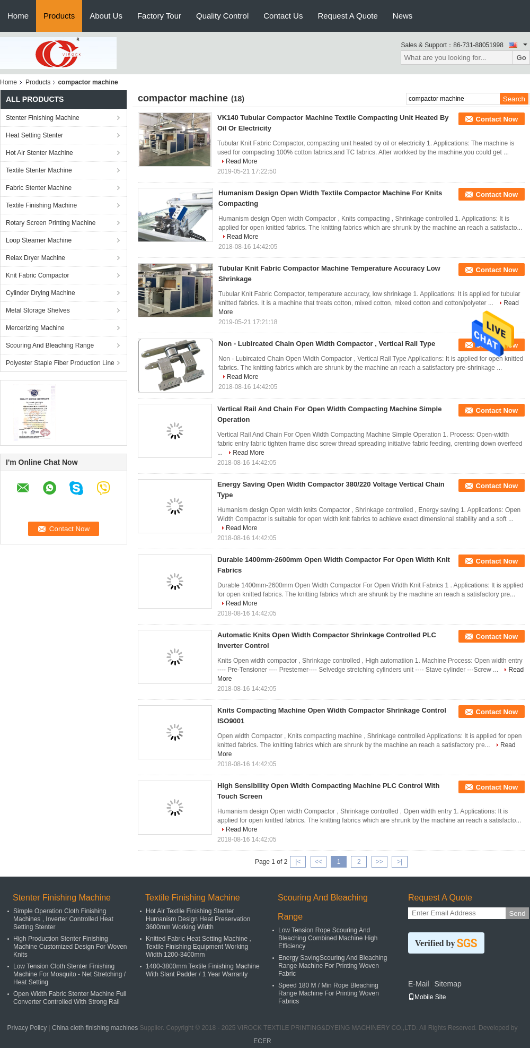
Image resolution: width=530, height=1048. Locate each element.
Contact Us (283, 15)
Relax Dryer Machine (35, 258)
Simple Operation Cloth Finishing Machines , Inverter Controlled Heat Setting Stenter (63, 919)
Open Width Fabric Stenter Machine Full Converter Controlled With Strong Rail (69, 998)
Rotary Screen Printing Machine (50, 223)
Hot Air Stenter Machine (39, 153)
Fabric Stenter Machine (39, 188)
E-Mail (418, 984)
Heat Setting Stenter (34, 135)
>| (399, 861)
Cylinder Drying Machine (40, 293)
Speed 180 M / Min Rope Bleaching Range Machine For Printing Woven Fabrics (328, 993)
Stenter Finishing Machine (43, 118)
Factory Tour (159, 15)
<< (318, 861)
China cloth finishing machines (95, 1028)
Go (521, 58)
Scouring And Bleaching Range (50, 345)
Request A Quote (347, 15)
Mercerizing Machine (35, 328)
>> (379, 861)
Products (59, 15)
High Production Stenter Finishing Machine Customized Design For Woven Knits (70, 946)
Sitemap (447, 984)
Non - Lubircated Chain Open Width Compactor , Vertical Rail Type (326, 344)
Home (18, 15)
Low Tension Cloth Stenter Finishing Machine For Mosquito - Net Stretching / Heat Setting (69, 974)
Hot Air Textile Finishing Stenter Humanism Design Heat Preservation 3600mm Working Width (198, 919)
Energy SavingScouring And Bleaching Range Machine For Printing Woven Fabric (332, 965)
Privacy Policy (27, 1028)
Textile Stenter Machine (39, 170)
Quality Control (222, 15)
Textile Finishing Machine (41, 205)
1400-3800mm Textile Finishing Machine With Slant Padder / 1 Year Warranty (203, 970)
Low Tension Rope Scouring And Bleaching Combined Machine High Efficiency (327, 938)
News (403, 15)
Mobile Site (427, 997)
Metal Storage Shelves (38, 310)
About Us (106, 15)
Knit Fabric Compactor (37, 275)
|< (298, 861)
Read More (241, 161)
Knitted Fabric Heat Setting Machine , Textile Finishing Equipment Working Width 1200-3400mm (198, 946)
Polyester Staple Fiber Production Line (60, 363)
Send (517, 913)
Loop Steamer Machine (39, 240)
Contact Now (497, 119)
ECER (262, 1041)
